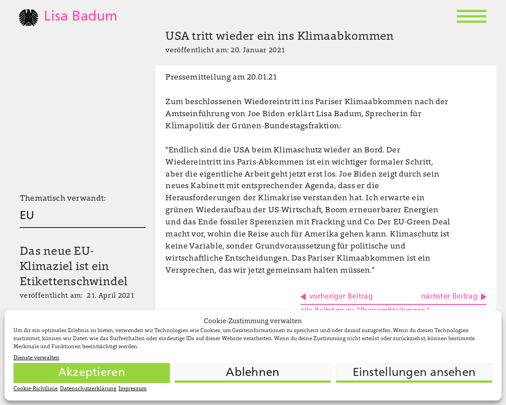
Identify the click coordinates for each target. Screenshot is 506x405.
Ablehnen (252, 373)
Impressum (132, 389)
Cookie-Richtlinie (35, 389)
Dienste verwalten (36, 358)
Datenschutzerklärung (88, 389)
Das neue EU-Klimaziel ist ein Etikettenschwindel (74, 267)
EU (27, 216)
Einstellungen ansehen (414, 373)
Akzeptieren (91, 373)
